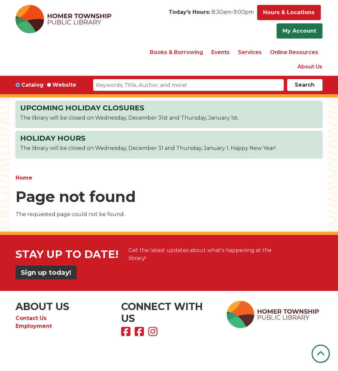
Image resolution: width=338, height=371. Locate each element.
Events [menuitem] (220, 52)
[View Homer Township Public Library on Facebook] (126, 333)
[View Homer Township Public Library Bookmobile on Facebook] (140, 333)
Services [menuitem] (250, 52)
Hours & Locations (289, 12)
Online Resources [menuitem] (294, 52)
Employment (34, 326)
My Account (299, 31)
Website (64, 85)
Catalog (32, 85)
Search (305, 85)
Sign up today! (46, 272)
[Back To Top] (321, 354)
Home (24, 178)
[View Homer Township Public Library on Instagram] (153, 333)
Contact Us (31, 318)
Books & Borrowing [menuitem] (176, 52)
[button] (211, 14)
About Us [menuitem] (309, 67)
